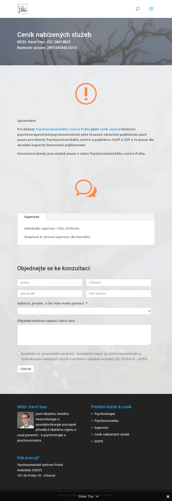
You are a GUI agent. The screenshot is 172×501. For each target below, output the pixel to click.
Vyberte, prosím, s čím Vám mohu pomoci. (52, 303)
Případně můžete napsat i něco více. (46, 321)
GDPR (98, 441)
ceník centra (109, 129)
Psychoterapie (104, 414)
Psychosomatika (106, 421)
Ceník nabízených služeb (111, 434)
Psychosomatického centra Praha (63, 129)
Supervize (31, 217)
